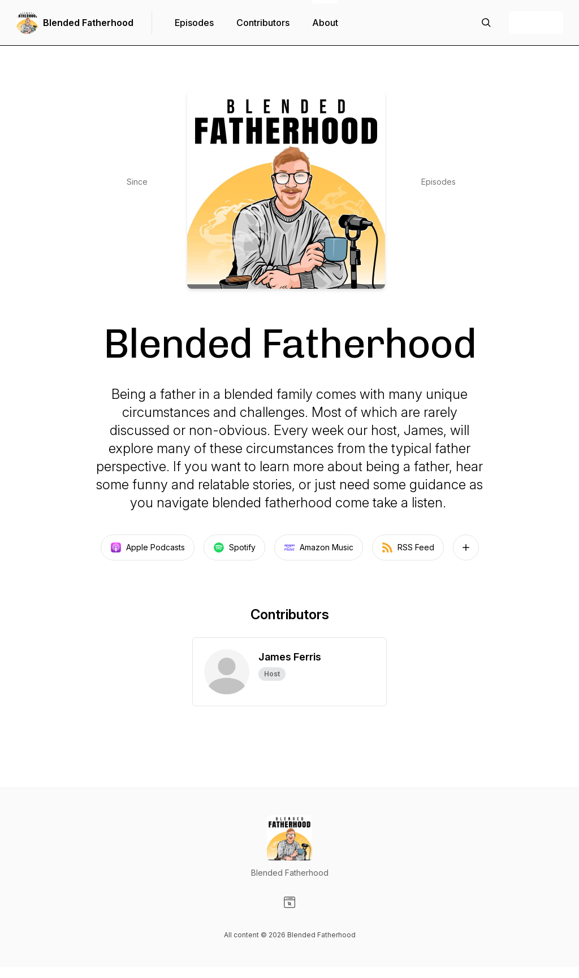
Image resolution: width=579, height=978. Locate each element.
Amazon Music (318, 547)
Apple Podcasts (147, 547)
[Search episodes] (486, 22)
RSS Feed (408, 547)
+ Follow (536, 22)
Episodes (194, 22)
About (325, 22)
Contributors (263, 22)
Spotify (234, 547)
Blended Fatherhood (88, 22)
